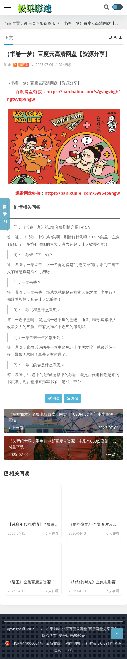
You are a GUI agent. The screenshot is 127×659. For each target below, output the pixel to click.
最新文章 (53, 643)
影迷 (16, 64)
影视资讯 (47, 23)
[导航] (7, 6)
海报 (72, 398)
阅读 (53, 398)
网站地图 (72, 643)
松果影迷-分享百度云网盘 (66, 628)
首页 (32, 23)
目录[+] (4, 213)
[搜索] (107, 7)
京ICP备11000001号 (24, 643)
